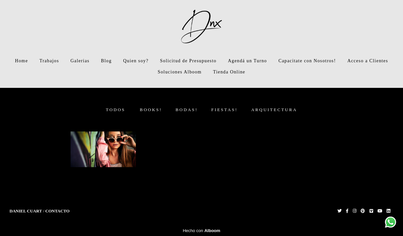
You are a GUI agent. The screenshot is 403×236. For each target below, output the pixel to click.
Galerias (80, 60)
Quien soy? (135, 60)
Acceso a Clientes (367, 60)
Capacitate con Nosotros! (307, 60)
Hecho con (201, 230)
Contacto (57, 211)
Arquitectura (274, 110)
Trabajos (49, 60)
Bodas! (187, 110)
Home (21, 60)
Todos (115, 110)
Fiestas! (224, 110)
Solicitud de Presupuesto (188, 60)
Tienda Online (229, 71)
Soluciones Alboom (180, 71)
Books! (151, 110)
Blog (106, 60)
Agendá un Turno (247, 60)
